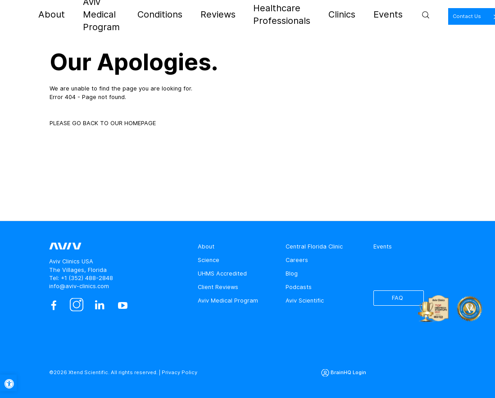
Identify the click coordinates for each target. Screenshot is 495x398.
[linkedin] (99, 305)
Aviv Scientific (305, 300)
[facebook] (53, 305)
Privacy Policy (179, 372)
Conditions (200, 14)
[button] (8, 383)
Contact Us (453, 16)
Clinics (350, 14)
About (95, 14)
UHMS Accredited (222, 273)
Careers (297, 260)
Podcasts (299, 287)
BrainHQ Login (348, 372)
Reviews (237, 14)
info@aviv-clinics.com (79, 286)
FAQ (397, 297)
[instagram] (76, 305)
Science (208, 260)
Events (379, 14)
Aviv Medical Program (145, 14)
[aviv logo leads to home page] (45, 15)
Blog (292, 273)
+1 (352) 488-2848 (87, 278)
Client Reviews (218, 287)
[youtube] (122, 305)
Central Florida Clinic (314, 246)
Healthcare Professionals (295, 14)
